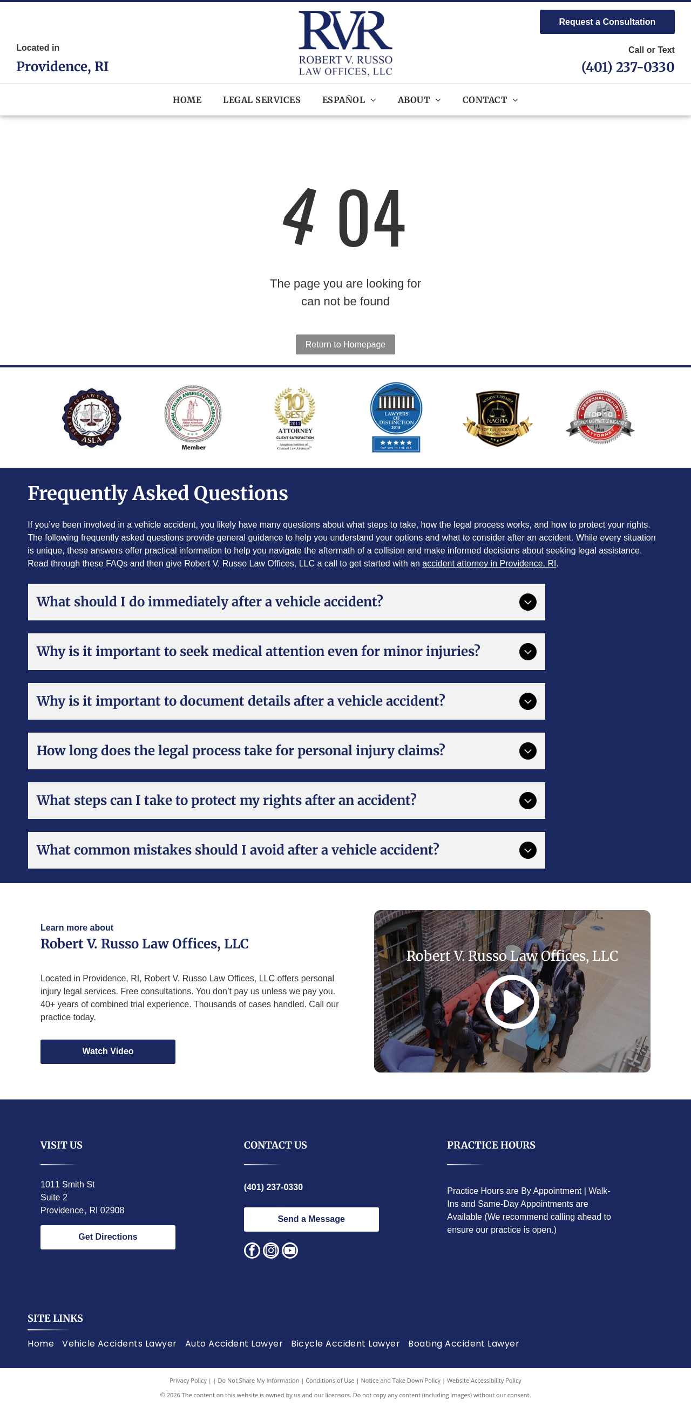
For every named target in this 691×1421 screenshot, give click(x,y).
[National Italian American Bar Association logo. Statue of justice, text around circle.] (192, 424)
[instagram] (271, 1264)
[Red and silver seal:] (600, 424)
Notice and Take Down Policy (401, 1394)
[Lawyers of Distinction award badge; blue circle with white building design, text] (396, 424)
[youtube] (290, 1264)
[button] (261, 99)
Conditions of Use (330, 1394)
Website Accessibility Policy (484, 1394)
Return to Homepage (346, 344)
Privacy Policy (188, 1394)
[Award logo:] (295, 424)
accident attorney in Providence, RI (489, 577)
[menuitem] (187, 99)
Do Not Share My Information (259, 1394)
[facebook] (252, 1264)
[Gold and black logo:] (497, 424)
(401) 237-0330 (628, 67)
